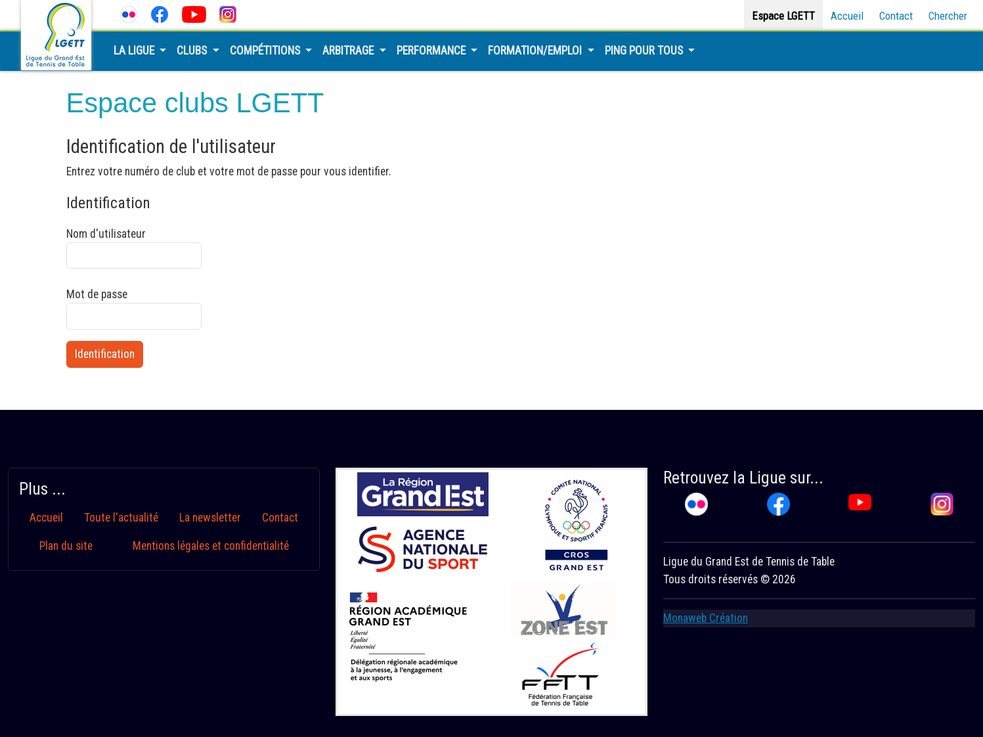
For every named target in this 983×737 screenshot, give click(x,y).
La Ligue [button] (135, 50)
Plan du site (66, 545)
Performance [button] (432, 50)
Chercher (947, 15)
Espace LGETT (783, 15)
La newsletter (210, 517)
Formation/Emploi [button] (536, 50)
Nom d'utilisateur (134, 248)
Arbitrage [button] (349, 50)
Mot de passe (134, 309)
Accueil (847, 15)
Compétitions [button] (266, 50)
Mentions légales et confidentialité (211, 545)
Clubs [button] (193, 50)
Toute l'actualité (121, 517)
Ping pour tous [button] (645, 50)
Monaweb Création (705, 618)
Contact (896, 15)
